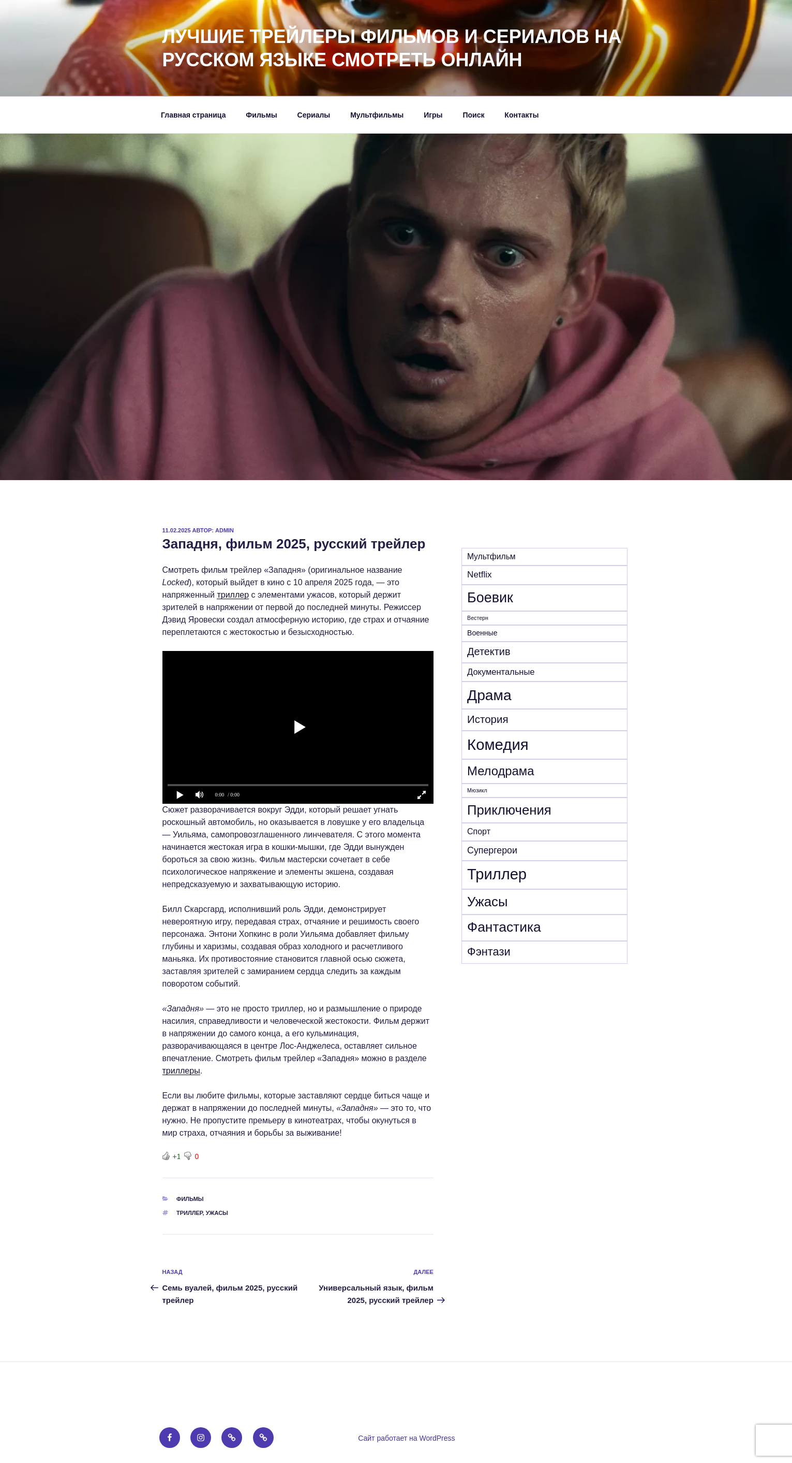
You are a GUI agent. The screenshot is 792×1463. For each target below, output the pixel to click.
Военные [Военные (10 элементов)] (482, 633)
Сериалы (314, 115)
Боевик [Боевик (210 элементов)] (490, 597)
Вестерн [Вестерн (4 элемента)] (477, 618)
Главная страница (193, 115)
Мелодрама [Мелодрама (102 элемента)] (500, 771)
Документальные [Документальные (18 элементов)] (500, 671)
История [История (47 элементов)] (488, 719)
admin (224, 530)
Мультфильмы (377, 115)
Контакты (521, 115)
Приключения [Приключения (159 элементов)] (509, 810)
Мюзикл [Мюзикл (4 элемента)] (477, 790)
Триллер (189, 1213)
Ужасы (217, 1213)
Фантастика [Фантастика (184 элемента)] (504, 927)
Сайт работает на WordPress (406, 1438)
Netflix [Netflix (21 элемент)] (479, 575)
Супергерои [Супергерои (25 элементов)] (492, 850)
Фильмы (261, 115)
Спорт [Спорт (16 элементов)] (478, 831)
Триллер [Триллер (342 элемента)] (497, 874)
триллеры (181, 1070)
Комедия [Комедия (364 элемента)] (498, 744)
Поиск (473, 115)
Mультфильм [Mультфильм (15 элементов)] (491, 556)
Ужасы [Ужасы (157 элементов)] (487, 901)
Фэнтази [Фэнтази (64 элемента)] (489, 951)
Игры (433, 115)
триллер (233, 594)
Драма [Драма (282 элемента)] (489, 695)
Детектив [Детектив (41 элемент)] (488, 651)
